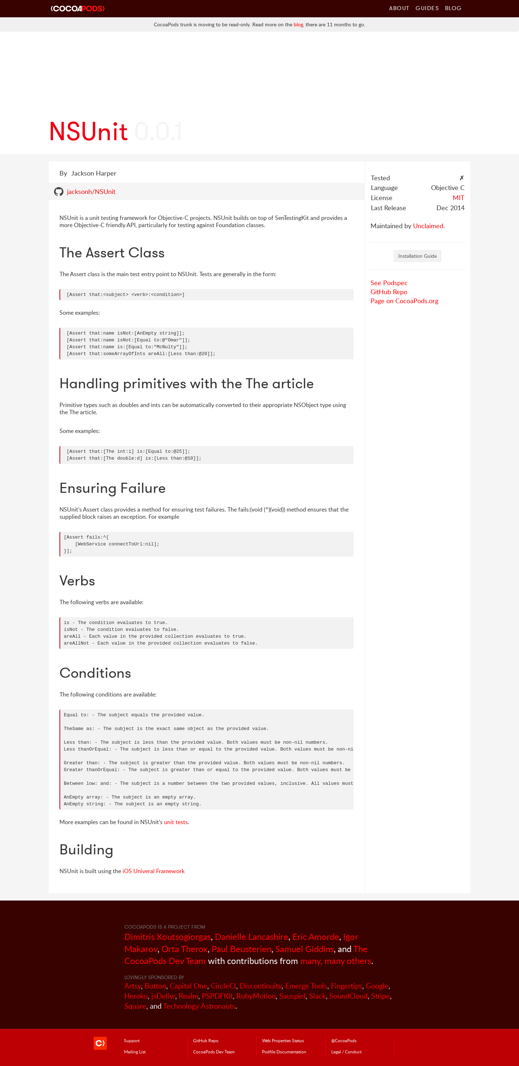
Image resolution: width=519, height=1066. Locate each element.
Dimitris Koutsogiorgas (167, 936)
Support (131, 1040)
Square (135, 1006)
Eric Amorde (315, 936)
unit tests (176, 822)
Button (155, 986)
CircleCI (223, 986)
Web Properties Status (283, 1040)
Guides (427, 8)
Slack (317, 996)
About (399, 8)
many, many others (335, 961)
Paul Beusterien (241, 949)
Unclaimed (428, 225)
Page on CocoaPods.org (404, 300)
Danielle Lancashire (251, 936)
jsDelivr (163, 996)
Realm (188, 996)
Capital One (188, 986)
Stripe (380, 996)
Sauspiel (292, 996)
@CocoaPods (343, 1040)
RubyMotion (256, 996)
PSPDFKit (217, 996)
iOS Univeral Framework (154, 871)
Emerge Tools (306, 986)
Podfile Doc (284, 1051)
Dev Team (214, 1051)
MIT (459, 197)
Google (377, 986)
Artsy (132, 986)
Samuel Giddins (304, 949)
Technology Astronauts (199, 1006)
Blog (453, 8)
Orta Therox (184, 949)
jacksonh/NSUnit (91, 191)
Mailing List (135, 1051)
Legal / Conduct (346, 1051)
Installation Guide (417, 255)
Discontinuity (260, 986)
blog (298, 24)
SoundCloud (348, 996)
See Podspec (389, 282)
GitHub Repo (389, 291)
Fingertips (346, 986)
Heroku (136, 996)
